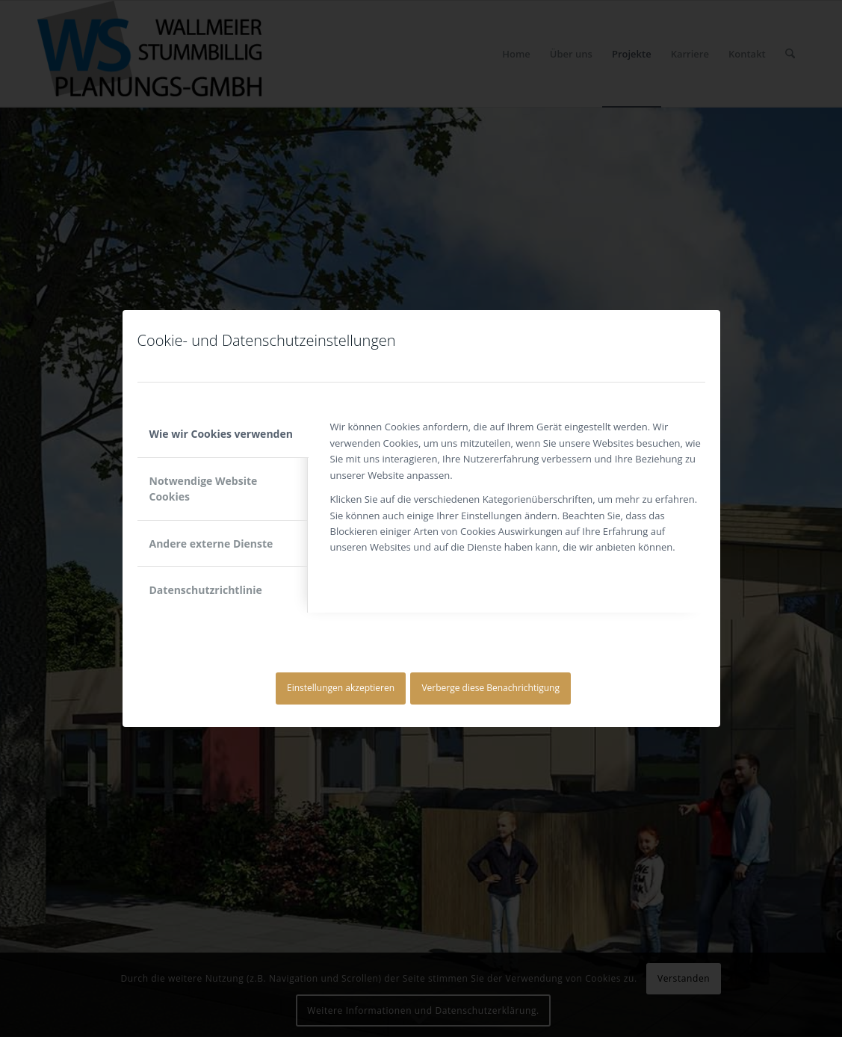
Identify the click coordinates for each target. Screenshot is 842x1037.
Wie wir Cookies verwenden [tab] (221, 434)
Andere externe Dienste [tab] (211, 543)
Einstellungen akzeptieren (340, 687)
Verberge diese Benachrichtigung (490, 687)
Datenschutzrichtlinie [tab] (205, 590)
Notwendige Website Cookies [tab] (203, 489)
